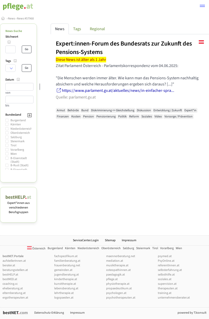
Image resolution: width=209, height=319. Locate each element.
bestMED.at (10, 279)
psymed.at (165, 256)
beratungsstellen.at (15, 270)
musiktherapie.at (117, 265)
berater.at (9, 265)
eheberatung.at (13, 288)
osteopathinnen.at (118, 270)
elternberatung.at (14, 293)
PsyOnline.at (166, 261)
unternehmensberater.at (174, 297)
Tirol (13, 145)
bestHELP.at (10, 274)
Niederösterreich (21, 129)
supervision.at (167, 284)
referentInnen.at (168, 265)
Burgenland (18, 120)
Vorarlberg (17, 150)
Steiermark (17, 141)
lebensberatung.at (66, 288)
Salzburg (16, 137)
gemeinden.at (63, 270)
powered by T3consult (192, 313)
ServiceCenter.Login (86, 240)
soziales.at (164, 279)
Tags (77, 29)
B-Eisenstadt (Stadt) (18, 160)
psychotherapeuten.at (120, 297)
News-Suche (13, 31)
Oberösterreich (20, 133)
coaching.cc (10, 284)
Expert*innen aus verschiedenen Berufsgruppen (18, 205)
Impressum (129, 240)
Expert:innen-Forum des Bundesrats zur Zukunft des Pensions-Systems (124, 48)
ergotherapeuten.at (15, 297)
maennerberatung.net (120, 256)
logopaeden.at (63, 297)
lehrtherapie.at (64, 293)
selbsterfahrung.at (170, 270)
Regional (97, 29)
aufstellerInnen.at (14, 261)
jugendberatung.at (66, 274)
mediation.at (114, 261)
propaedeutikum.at (119, 288)
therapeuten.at (168, 288)
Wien (13, 154)
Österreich (36, 248)
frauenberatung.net (67, 265)
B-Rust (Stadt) (19, 165)
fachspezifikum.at (66, 256)
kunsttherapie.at (65, 284)
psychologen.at (116, 293)
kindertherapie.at (65, 279)
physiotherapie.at (117, 284)
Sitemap (110, 240)
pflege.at (112, 279)
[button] (202, 7)
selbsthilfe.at (166, 274)
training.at (164, 293)
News (11, 18)
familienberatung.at (67, 261)
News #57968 (25, 18)
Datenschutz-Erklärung (49, 313)
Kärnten (15, 124)
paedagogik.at (115, 274)
